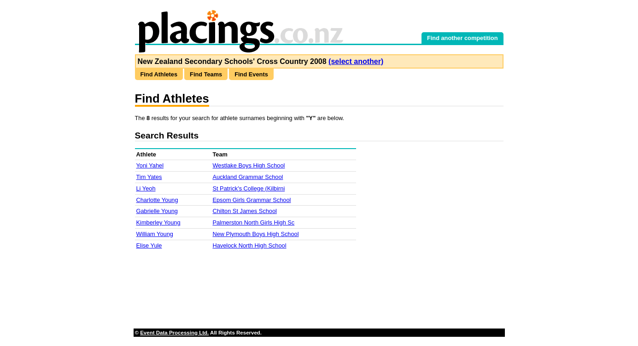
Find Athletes (159, 74)
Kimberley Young (158, 222)
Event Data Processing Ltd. (174, 332)
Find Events (251, 74)
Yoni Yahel (150, 165)
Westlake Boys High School (248, 165)
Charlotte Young (157, 199)
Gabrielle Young (157, 211)
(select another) (355, 61)
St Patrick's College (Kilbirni (248, 188)
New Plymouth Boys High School (255, 234)
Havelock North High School (249, 245)
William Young (154, 234)
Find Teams (206, 74)
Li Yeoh (146, 188)
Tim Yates (149, 176)
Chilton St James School (244, 211)
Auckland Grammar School (247, 176)
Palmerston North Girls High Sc (253, 222)
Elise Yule (149, 245)
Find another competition (462, 38)
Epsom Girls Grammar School (251, 199)
